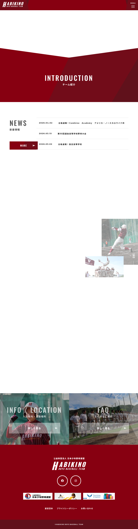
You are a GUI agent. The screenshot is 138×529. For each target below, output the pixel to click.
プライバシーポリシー (67, 508)
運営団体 (49, 508)
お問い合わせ (87, 508)
